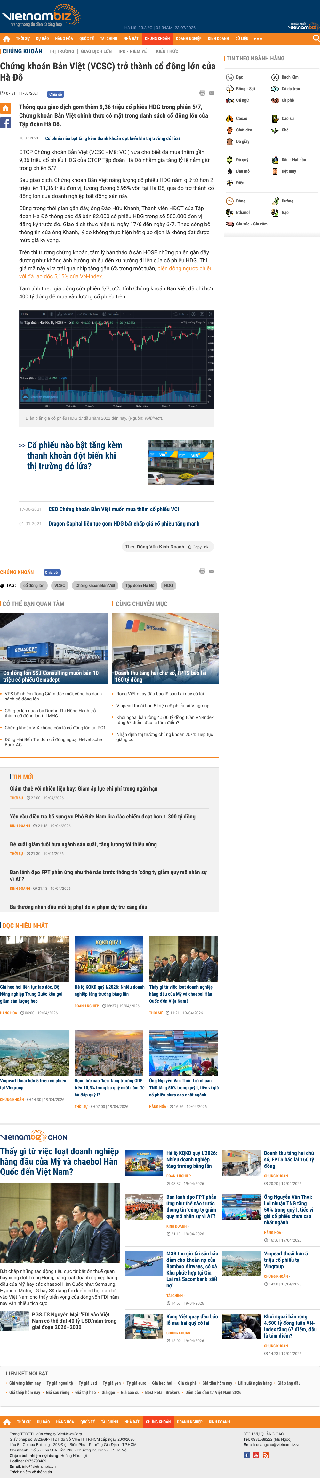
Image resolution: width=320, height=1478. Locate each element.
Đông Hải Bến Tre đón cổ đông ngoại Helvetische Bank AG (53, 742)
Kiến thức (167, 51)
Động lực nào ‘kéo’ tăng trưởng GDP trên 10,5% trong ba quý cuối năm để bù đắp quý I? (110, 1088)
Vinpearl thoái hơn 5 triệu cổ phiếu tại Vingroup (162, 705)
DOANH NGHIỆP (188, 38)
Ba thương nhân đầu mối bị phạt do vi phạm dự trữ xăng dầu (78, 907)
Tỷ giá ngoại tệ (60, 1383)
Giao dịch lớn (96, 51)
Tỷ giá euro (136, 1383)
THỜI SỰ (23, 38)
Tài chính (174, 1295)
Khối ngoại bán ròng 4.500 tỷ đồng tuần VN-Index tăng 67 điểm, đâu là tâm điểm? (165, 720)
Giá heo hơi (162, 1383)
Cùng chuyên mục (142, 604)
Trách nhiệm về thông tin (31, 1472)
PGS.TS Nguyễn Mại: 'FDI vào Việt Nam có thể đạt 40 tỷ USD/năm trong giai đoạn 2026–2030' (74, 1320)
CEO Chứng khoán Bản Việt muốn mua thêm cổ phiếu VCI (114, 509)
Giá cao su (130, 1392)
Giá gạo (108, 1392)
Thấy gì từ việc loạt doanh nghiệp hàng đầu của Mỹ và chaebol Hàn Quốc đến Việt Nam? (181, 994)
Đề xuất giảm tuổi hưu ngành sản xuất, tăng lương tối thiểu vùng (83, 844)
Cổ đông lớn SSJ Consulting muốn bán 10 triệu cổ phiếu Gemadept (51, 676)
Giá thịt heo (85, 1392)
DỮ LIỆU (242, 38)
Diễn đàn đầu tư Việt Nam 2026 (213, 1392)
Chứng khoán (22, 51)
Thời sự (16, 798)
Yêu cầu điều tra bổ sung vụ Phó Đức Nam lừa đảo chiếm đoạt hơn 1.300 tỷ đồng (103, 816)
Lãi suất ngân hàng (255, 1383)
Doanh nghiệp (87, 1006)
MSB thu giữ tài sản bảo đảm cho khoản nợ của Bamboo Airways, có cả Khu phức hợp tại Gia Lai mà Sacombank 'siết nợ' (192, 1270)
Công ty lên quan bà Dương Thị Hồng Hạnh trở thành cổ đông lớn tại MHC (50, 713)
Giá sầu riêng (57, 1392)
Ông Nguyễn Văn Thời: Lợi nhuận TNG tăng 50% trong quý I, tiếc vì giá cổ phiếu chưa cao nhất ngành (184, 1088)
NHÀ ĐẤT (131, 38)
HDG (168, 585)
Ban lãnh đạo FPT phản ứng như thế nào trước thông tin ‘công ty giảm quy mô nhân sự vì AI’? (108, 876)
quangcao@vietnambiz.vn (278, 1444)
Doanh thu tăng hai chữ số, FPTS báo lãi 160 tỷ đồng (160, 676)
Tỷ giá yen (112, 1383)
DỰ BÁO (42, 38)
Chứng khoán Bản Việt (95, 585)
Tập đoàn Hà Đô (139, 585)
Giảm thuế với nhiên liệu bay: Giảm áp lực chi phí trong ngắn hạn (83, 789)
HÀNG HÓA (64, 38)
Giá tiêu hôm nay (217, 1383)
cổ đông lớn (33, 585)
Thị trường (61, 51)
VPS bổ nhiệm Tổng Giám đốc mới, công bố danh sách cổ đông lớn (53, 697)
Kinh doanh (20, 826)
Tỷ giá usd (88, 1383)
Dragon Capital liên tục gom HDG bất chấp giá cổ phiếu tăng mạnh (124, 524)
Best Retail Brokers (162, 1392)
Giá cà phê (187, 1383)
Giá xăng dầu (288, 1383)
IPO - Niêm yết (133, 51)
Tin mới (23, 777)
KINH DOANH (218, 38)
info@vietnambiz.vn (39, 1466)
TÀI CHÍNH (108, 38)
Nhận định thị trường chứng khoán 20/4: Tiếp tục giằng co (164, 737)
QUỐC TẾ (86, 38)
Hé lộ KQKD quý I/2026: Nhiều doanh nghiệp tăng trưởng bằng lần (110, 990)
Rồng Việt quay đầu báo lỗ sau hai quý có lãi (160, 694)
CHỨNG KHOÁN (157, 38)
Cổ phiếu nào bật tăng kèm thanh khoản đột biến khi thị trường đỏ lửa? (113, 138)
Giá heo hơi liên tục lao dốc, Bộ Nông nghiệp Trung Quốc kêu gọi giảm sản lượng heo (31, 994)
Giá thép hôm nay (24, 1392)
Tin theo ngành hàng (255, 58)
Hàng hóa (8, 1013)
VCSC (59, 585)
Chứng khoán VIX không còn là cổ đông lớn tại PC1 (55, 728)
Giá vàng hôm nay (25, 1383)
